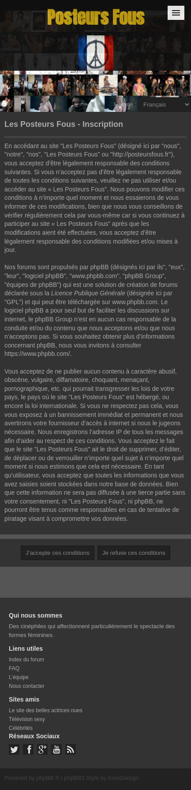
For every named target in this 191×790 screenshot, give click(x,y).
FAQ (14, 668)
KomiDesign (123, 778)
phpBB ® (47, 778)
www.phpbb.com (134, 301)
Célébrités (21, 728)
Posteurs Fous (95, 17)
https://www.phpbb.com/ (37, 353)
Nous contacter (27, 686)
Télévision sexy (27, 719)
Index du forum (26, 659)
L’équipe (19, 677)
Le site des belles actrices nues (45, 710)
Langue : (125, 104)
